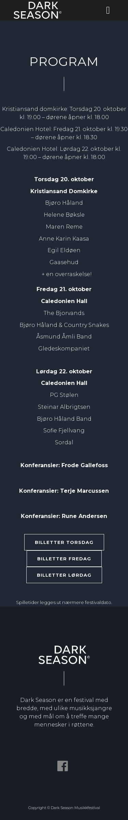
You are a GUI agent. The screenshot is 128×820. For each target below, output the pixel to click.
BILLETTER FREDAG (64, 558)
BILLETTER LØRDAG (64, 575)
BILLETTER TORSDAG (64, 542)
